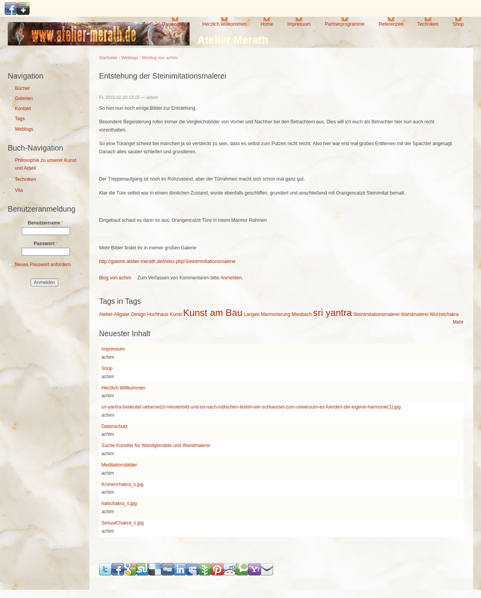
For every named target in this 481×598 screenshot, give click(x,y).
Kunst (176, 314)
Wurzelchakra (444, 314)
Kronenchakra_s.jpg (122, 484)
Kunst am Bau (212, 312)
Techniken (428, 24)
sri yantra (332, 312)
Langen (252, 314)
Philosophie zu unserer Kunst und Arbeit (45, 164)
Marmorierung (275, 314)
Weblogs (24, 129)
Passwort (45, 243)
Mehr (458, 322)
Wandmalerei (415, 314)
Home (267, 24)
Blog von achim (115, 278)
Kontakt (23, 108)
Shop (458, 24)
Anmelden (231, 278)
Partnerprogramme (344, 24)
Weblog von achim (160, 57)
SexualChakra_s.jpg (122, 523)
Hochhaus (158, 314)
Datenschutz (175, 24)
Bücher (22, 88)
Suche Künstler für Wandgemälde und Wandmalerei (155, 445)
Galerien (24, 98)
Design (138, 314)
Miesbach (301, 314)
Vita (19, 190)
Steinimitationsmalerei (376, 314)
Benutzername (46, 223)
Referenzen (391, 24)
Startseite (108, 57)
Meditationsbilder (119, 465)
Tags (20, 118)
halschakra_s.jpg (119, 503)
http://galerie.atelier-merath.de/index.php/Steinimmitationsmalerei (167, 261)
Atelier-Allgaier (114, 314)
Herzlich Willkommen (224, 24)
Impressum (299, 24)
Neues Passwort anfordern (43, 264)
